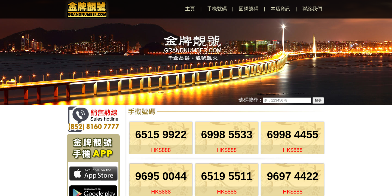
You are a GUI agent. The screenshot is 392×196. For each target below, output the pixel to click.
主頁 (190, 8)
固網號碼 (248, 8)
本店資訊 (280, 8)
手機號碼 (217, 8)
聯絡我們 (312, 8)
